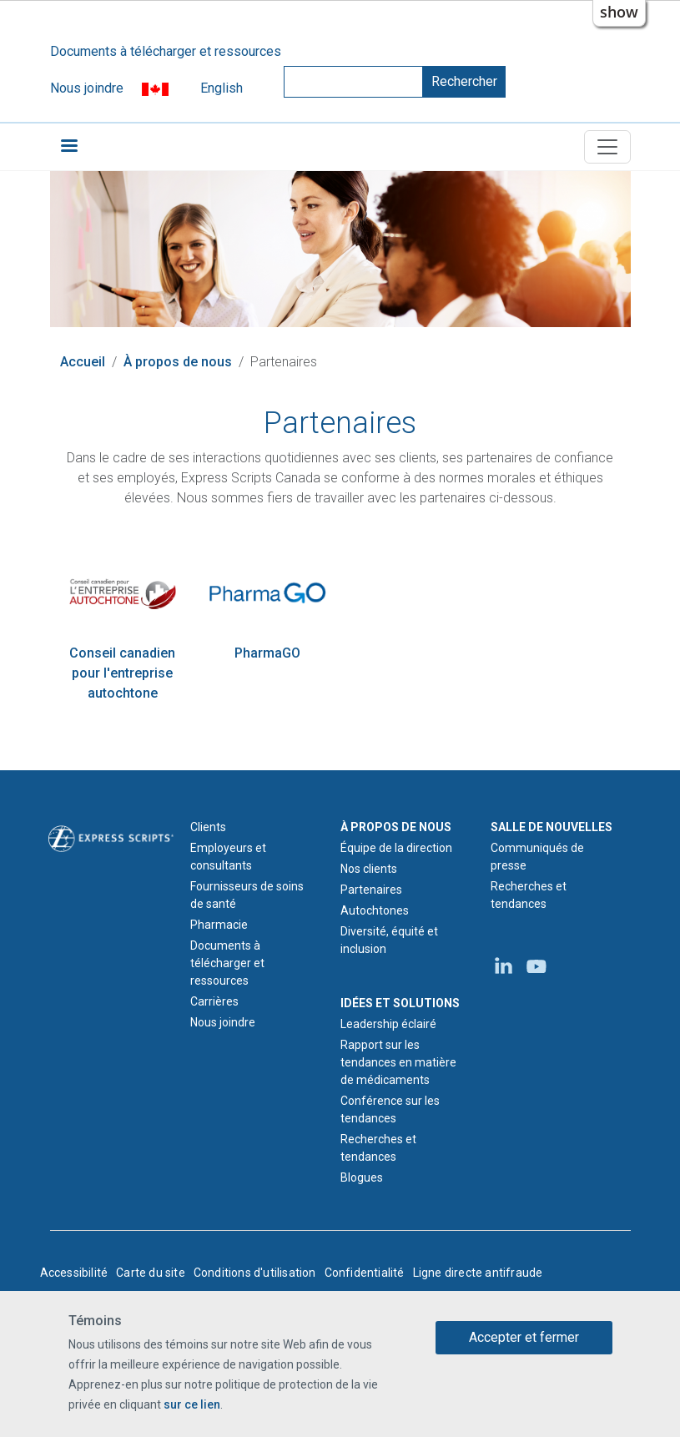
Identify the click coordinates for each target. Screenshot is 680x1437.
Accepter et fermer (524, 1337)
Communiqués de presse (537, 856)
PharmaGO (267, 653)
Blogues (361, 1177)
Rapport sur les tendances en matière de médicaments (398, 1062)
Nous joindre (86, 88)
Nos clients (368, 868)
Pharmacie (219, 924)
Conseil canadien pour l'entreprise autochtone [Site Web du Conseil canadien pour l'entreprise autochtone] (122, 673)
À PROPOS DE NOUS (395, 827)
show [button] (619, 12)
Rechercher (464, 81)
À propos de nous (177, 362)
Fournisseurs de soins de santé (247, 895)
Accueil (82, 362)
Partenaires (371, 889)
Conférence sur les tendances (390, 1109)
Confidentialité (365, 1272)
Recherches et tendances (378, 1147)
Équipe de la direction (396, 848)
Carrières (214, 1001)
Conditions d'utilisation (255, 1272)
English (221, 88)
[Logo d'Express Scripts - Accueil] (111, 838)
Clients (208, 827)
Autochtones (374, 910)
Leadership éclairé (388, 1024)
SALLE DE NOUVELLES (551, 827)
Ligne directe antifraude (478, 1272)
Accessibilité (74, 1272)
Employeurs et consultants (228, 856)
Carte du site (150, 1272)
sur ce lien (192, 1405)
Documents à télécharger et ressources (165, 51)
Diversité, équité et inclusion (389, 940)
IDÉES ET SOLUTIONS (400, 1003)
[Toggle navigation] (607, 147)
